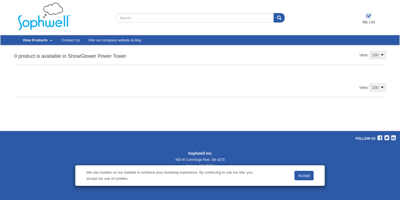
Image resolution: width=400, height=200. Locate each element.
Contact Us (71, 40)
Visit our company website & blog (114, 40)
